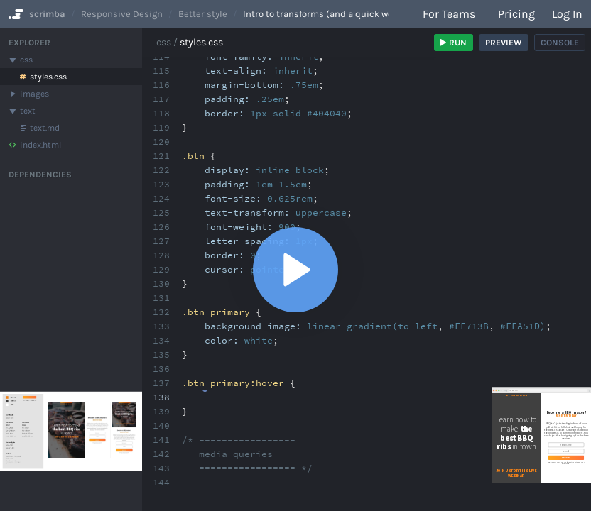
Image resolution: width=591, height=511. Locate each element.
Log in (567, 14)
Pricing (516, 14)
